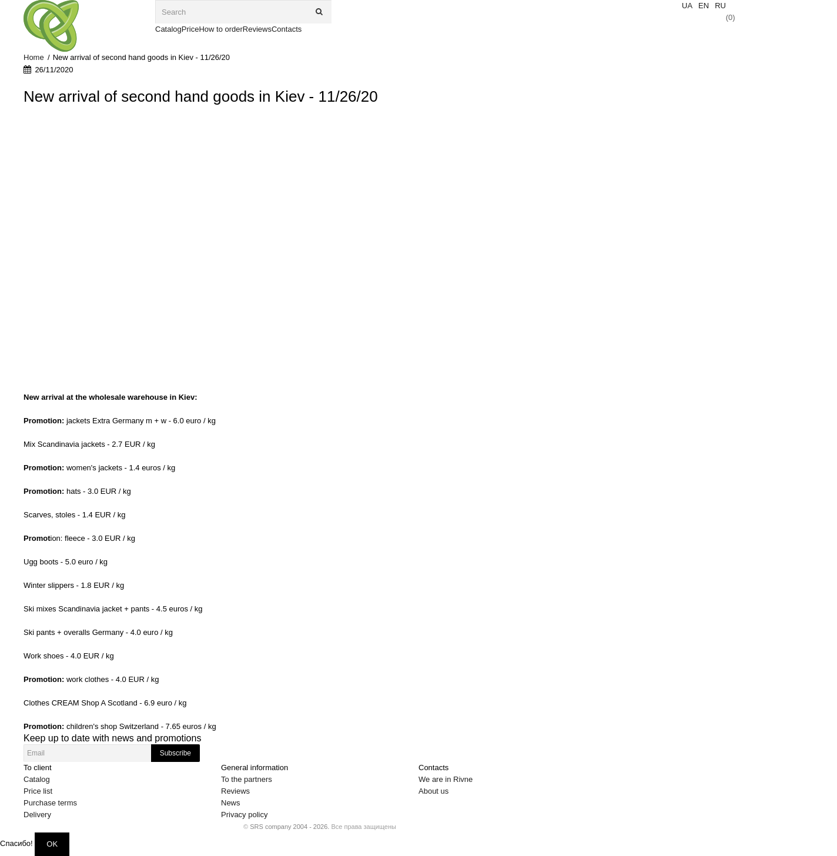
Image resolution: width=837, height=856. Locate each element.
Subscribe (175, 753)
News (230, 802)
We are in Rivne (445, 779)
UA (687, 5)
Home (34, 57)
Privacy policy (244, 814)
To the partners (246, 779)
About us (433, 791)
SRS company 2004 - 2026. (289, 826)
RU (720, 5)
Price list (38, 791)
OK (52, 844)
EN (703, 5)
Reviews (235, 791)
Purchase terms (50, 802)
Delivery (37, 814)
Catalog (37, 779)
